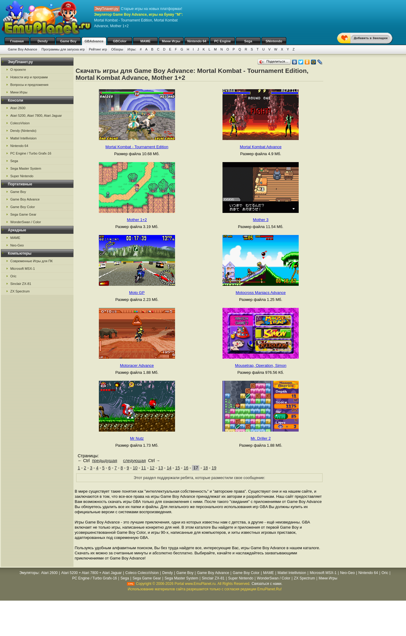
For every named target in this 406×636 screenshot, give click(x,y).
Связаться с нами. (267, 584)
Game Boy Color (22, 207)
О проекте (18, 69)
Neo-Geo (17, 245)
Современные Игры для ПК (31, 261)
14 (169, 467)
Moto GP (137, 292)
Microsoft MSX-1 (22, 268)
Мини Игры (171, 41)
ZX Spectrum (20, 291)
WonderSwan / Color (25, 222)
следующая (134, 460)
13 (160, 467)
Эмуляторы (28, 573)
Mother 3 (260, 219)
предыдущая (104, 460)
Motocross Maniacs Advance (261, 292)
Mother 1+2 (137, 219)
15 (177, 467)
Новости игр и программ (29, 77)
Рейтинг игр (98, 49)
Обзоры (117, 49)
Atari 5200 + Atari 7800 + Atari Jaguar (91, 573)
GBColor (119, 41)
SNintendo (274, 41)
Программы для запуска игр (63, 49)
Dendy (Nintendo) (23, 130)
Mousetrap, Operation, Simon (260, 365)
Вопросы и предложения (29, 84)
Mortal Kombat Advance (260, 147)
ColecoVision (20, 123)
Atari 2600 (17, 108)
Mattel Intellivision (23, 138)
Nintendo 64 (196, 41)
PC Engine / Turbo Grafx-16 (30, 153)
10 (135, 467)
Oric (13, 276)
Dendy (42, 41)
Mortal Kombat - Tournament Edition (137, 147)
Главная (17, 41)
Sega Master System (25, 168)
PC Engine (222, 41)
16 (186, 467)
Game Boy (68, 41)
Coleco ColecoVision (142, 573)
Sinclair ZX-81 (20, 283)
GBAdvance (94, 41)
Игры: (131, 49)
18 (205, 467)
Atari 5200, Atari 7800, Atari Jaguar (36, 115)
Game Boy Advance (22, 49)
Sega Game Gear (23, 214)
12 (152, 467)
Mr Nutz (137, 438)
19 (214, 467)
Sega (248, 41)
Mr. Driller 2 (261, 438)
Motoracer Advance (137, 365)
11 (143, 467)
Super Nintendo (21, 176)
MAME (145, 41)
